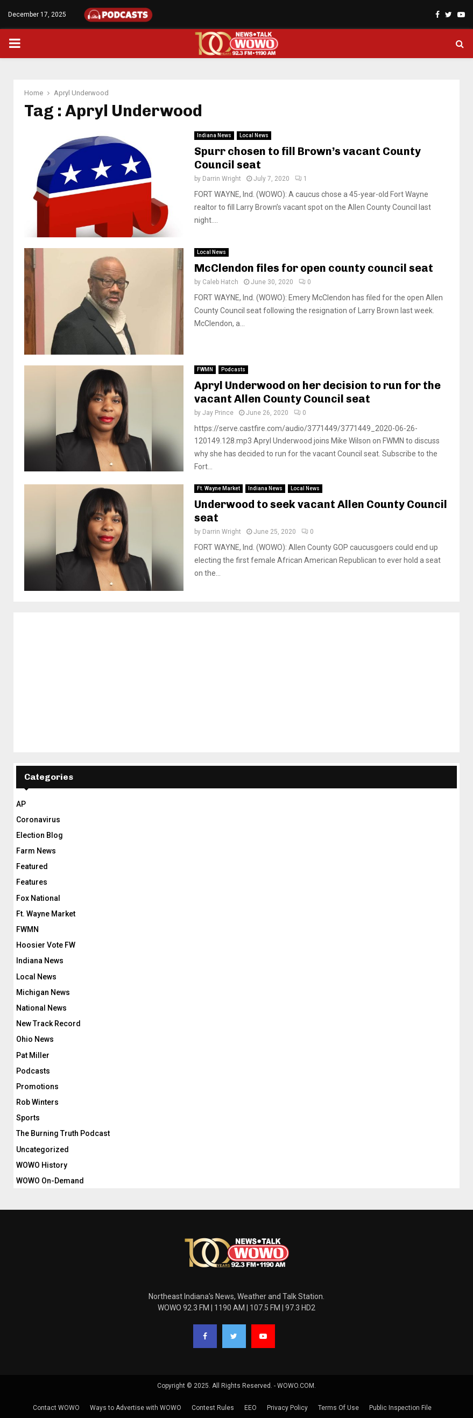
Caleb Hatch (220, 282)
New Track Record (48, 1023)
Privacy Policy (287, 1408)
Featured (32, 866)
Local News (254, 135)
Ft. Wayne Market (218, 488)
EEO (250, 1408)
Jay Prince (218, 413)
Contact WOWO (56, 1408)
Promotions (37, 1086)
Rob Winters (37, 1102)
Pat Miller (33, 1055)
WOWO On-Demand (50, 1180)
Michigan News (43, 992)
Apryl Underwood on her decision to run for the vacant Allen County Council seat (317, 392)
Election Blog (39, 835)
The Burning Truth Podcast (63, 1133)
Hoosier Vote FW (45, 945)
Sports (28, 1117)
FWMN (205, 369)
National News (41, 1008)
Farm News (36, 850)
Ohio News (35, 1039)
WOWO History (41, 1165)
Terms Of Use (338, 1408)
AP (21, 804)
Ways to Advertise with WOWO (135, 1408)
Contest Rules (213, 1408)
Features (31, 882)
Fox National (38, 898)
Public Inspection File (400, 1408)
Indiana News (214, 135)
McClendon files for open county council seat (313, 268)
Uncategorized (42, 1149)
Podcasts (233, 369)
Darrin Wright (221, 178)
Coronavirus (38, 819)
